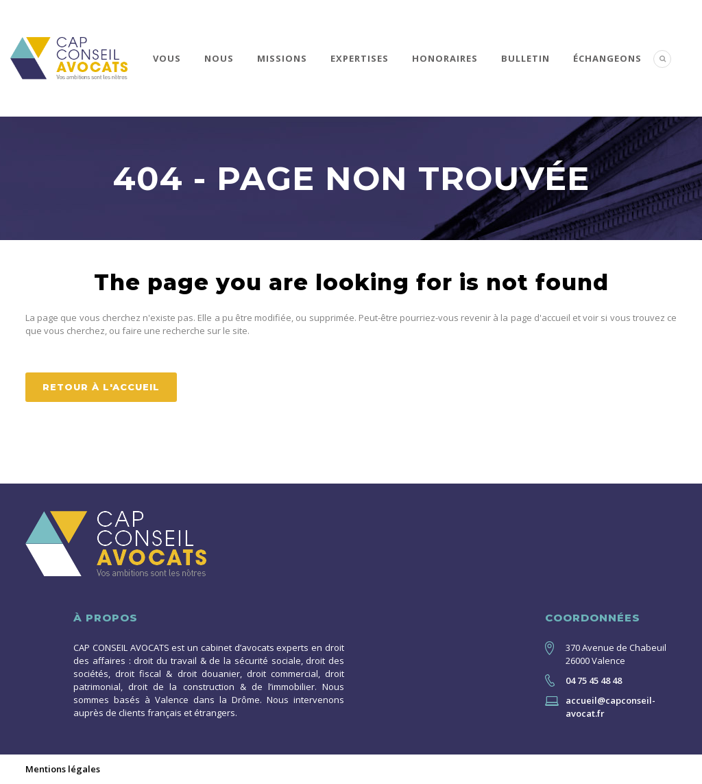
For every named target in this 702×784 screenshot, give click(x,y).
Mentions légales (62, 769)
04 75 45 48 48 (594, 680)
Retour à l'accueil (101, 386)
